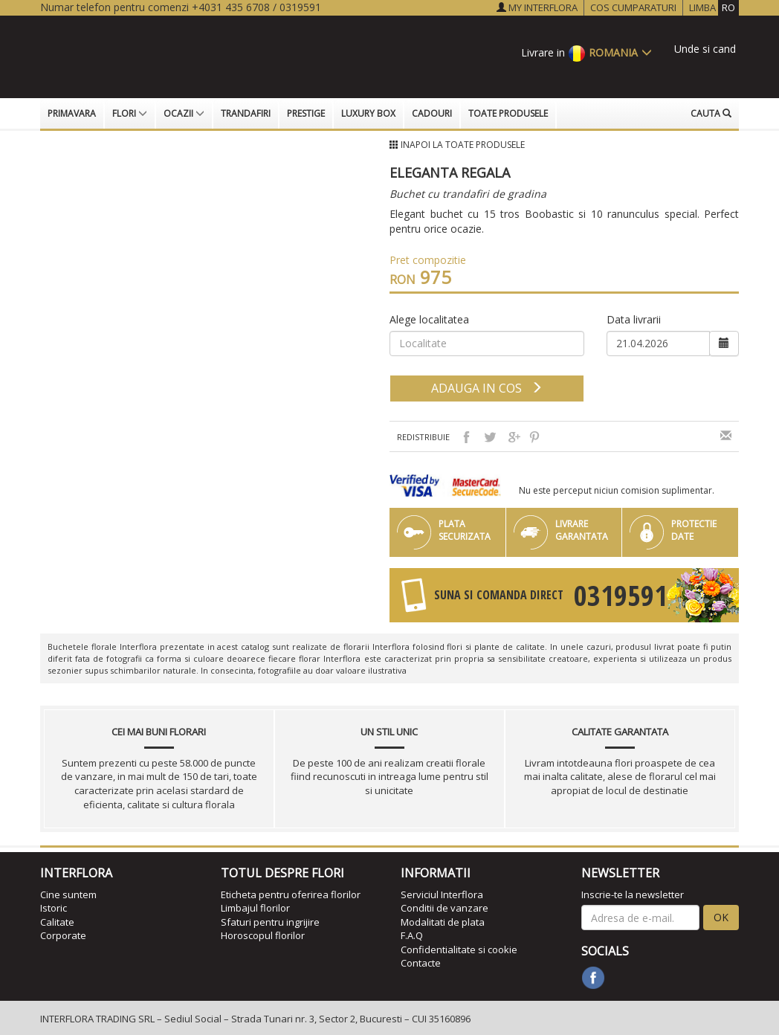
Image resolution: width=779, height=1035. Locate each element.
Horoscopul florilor (263, 935)
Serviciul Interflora (442, 894)
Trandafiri (246, 113)
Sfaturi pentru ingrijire (270, 922)
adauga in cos (487, 388)
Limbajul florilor (255, 908)
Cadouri (432, 113)
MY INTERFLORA (537, 7)
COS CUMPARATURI (633, 7)
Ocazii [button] (184, 113)
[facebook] (593, 978)
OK (721, 917)
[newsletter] (640, 917)
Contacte (421, 963)
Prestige (306, 113)
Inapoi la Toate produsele (463, 144)
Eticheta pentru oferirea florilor (291, 894)
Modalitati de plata (443, 922)
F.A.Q (412, 935)
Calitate (57, 922)
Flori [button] (129, 113)
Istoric (53, 908)
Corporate (63, 935)
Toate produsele (508, 113)
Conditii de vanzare (444, 908)
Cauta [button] (711, 113)
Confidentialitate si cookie (459, 949)
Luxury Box (368, 113)
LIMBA (714, 8)
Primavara (72, 113)
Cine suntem (68, 894)
